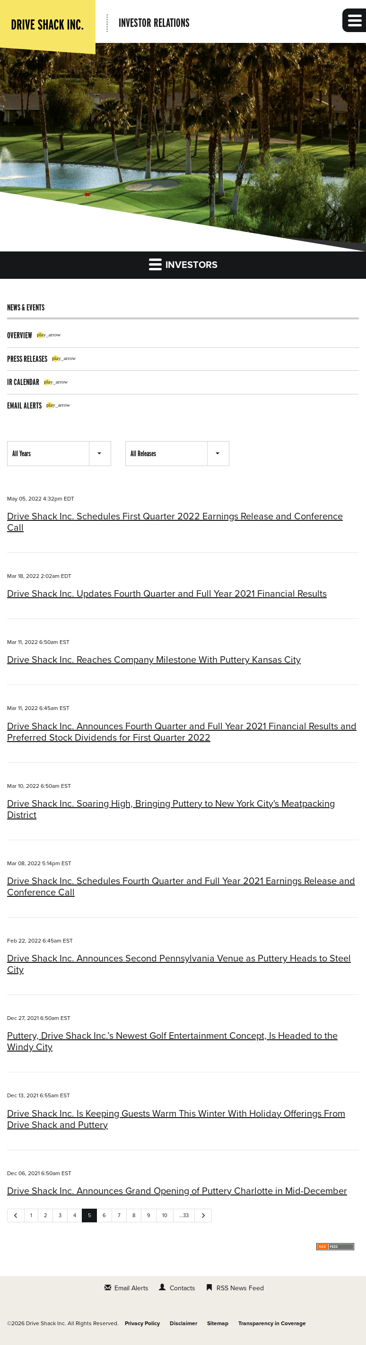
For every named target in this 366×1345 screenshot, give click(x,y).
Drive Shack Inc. (46, 1323)
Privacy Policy (142, 1323)
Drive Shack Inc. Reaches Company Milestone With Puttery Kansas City (154, 660)
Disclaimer (183, 1323)
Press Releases (27, 359)
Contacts (182, 1288)
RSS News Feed (240, 1288)
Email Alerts (24, 405)
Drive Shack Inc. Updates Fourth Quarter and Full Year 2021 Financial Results (167, 594)
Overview (19, 335)
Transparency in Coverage (272, 1323)
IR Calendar (23, 382)
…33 (184, 1215)
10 (164, 1215)
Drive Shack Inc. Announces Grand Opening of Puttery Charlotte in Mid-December (177, 1191)
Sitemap (217, 1323)
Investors (183, 264)
